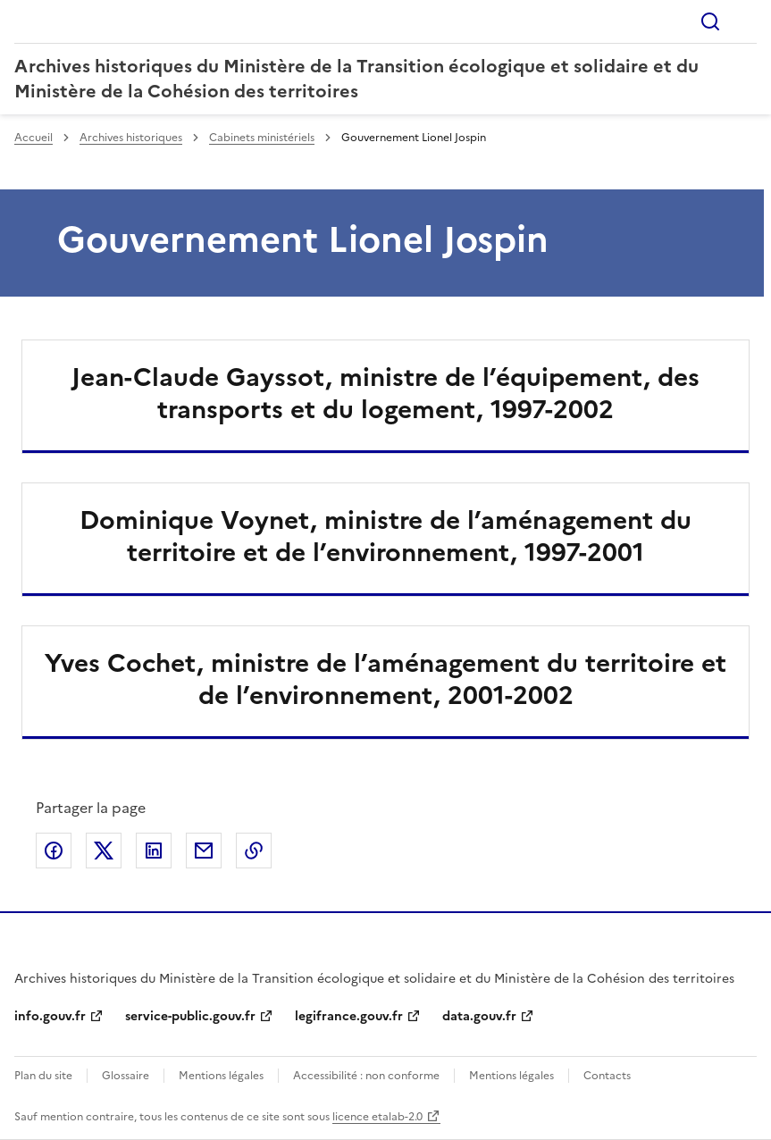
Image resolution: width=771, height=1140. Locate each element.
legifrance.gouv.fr (349, 1016)
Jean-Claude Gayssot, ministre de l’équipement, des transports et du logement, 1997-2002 (385, 393)
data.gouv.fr (479, 1016)
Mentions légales (221, 1076)
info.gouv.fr (50, 1016)
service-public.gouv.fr (190, 1016)
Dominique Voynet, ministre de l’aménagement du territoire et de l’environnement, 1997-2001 (385, 536)
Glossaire (125, 1076)
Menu (746, 21)
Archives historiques (131, 138)
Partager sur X (104, 850)
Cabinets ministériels (261, 138)
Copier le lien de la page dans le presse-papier (254, 850)
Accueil (33, 138)
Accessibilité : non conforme (366, 1076)
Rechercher (710, 21)
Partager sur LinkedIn (154, 850)
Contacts (607, 1076)
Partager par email (204, 850)
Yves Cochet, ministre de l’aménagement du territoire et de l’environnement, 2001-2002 (385, 679)
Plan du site (43, 1076)
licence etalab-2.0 (377, 1117)
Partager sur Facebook (53, 850)
